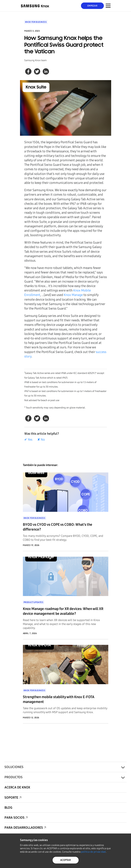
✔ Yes (28, 440)
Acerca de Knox (17, 787)
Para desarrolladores (23, 828)
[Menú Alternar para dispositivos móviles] (108, 6)
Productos (13, 777)
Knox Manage (73, 295)
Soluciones (13, 767)
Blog (8, 808)
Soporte (11, 798)
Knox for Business (36, 22)
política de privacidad (93, 851)
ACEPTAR (65, 860)
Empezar (92, 5)
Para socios (14, 818)
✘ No (41, 440)
